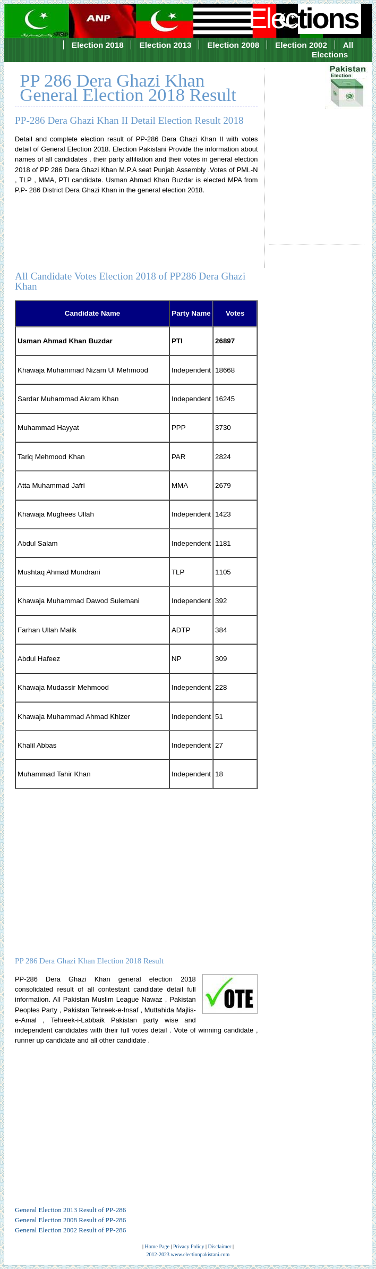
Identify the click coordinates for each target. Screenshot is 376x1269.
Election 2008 (233, 44)
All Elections (332, 49)
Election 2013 (165, 44)
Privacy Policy (188, 1246)
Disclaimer (220, 1246)
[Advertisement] (316, 147)
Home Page (157, 1246)
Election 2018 (98, 44)
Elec (304, 18)
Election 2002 (301, 44)
